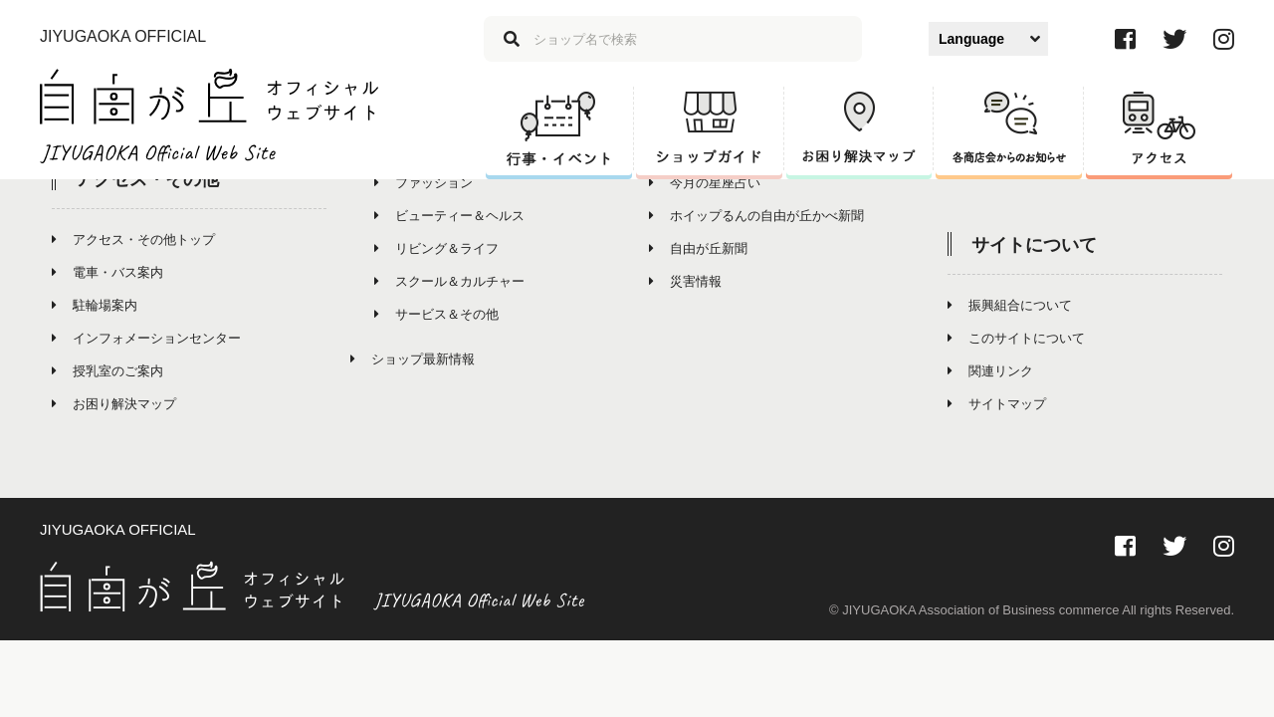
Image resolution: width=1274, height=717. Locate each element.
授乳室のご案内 (107, 370)
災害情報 (685, 281)
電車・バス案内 (107, 272)
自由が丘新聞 (698, 248)
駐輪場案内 (94, 305)
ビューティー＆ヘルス (449, 215)
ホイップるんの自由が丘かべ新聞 (756, 215)
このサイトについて (1016, 338)
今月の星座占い (704, 182)
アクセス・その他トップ (133, 239)
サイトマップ (997, 403)
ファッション (423, 182)
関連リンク (990, 370)
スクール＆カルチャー (449, 281)
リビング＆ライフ (436, 248)
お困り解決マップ (114, 403)
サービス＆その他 (436, 314)
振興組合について (1010, 305)
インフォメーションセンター (146, 338)
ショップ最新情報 (412, 359)
